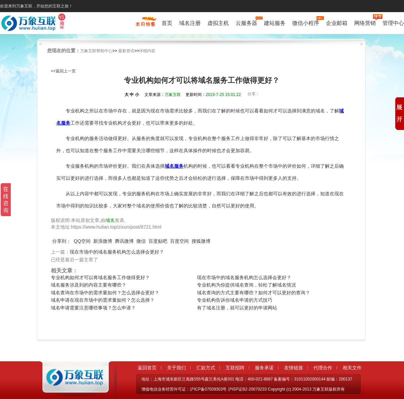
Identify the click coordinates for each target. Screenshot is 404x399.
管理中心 (393, 23)
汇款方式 (205, 367)
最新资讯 (126, 50)
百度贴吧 (157, 241)
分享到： (61, 241)
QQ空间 (82, 241)
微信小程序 (305, 22)
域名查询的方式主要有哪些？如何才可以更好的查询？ (253, 292)
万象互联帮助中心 (96, 50)
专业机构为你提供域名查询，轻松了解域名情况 (246, 285)
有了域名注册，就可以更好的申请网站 (237, 307)
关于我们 (176, 367)
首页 (167, 23)
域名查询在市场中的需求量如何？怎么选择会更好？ (105, 292)
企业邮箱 (336, 23)
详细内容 (147, 50)
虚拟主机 (218, 23)
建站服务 (274, 23)
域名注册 (190, 23)
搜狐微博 (201, 241)
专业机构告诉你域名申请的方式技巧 (234, 300)
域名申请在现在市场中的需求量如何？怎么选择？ (103, 300)
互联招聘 (235, 367)
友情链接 (293, 367)
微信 (141, 241)
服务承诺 (264, 367)
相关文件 (352, 367)
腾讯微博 (124, 241)
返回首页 (147, 367)
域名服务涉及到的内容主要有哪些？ (88, 285)
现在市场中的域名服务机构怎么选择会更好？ (117, 252)
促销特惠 (145, 24)
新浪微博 (102, 241)
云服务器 (246, 22)
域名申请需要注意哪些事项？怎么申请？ (93, 307)
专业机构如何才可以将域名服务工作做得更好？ (100, 277)
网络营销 (365, 22)
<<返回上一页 (63, 71)
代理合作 (322, 367)
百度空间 (179, 241)
